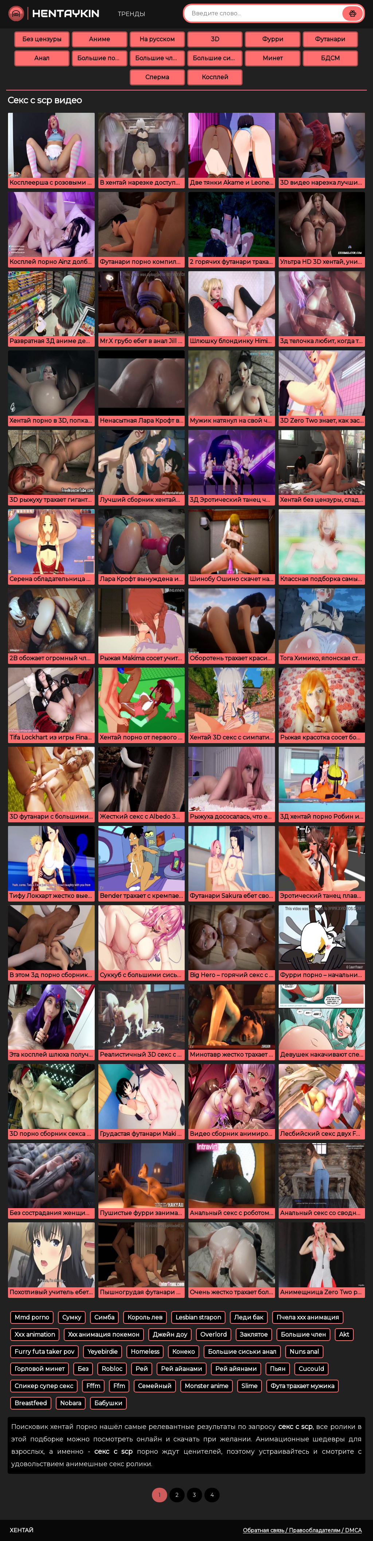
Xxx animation (35, 1334)
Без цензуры (42, 39)
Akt (344, 1334)
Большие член (303, 1334)
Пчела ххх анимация (307, 1317)
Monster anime (206, 1386)
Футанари (330, 39)
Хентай (22, 1530)
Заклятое (254, 1334)
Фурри (272, 39)
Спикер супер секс (44, 1386)
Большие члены (160, 58)
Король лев (144, 1317)
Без (83, 1368)
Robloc (112, 1368)
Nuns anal (304, 1351)
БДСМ (330, 58)
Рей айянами (236, 1368)
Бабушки (108, 1403)
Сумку (71, 1317)
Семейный (155, 1386)
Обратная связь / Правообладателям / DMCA (302, 1530)
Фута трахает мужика (302, 1386)
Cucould (311, 1368)
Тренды (131, 14)
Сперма (157, 77)
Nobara (70, 1403)
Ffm (119, 1386)
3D (215, 39)
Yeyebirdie (102, 1351)
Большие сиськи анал (242, 1351)
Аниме (99, 39)
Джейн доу (170, 1334)
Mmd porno (32, 1317)
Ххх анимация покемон (104, 1334)
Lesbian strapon (198, 1317)
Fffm (93, 1386)
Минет (273, 58)
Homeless (145, 1351)
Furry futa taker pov (44, 1351)
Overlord (213, 1334)
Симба (104, 1317)
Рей (142, 1368)
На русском (157, 39)
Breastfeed (31, 1403)
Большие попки (102, 58)
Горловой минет (39, 1368)
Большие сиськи (218, 58)
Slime (250, 1386)
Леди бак (248, 1317)
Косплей (215, 77)
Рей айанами (181, 1368)
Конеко (183, 1351)
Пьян (278, 1368)
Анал (42, 58)
